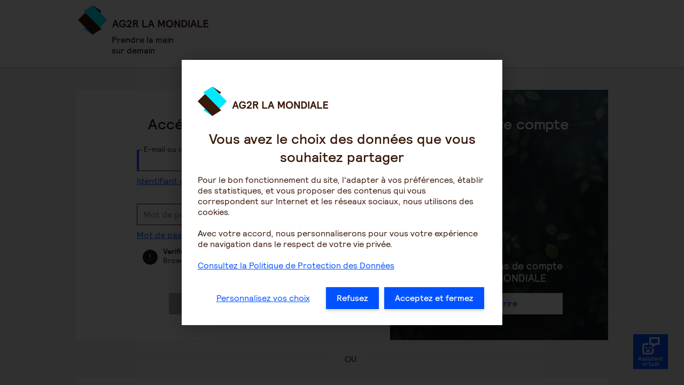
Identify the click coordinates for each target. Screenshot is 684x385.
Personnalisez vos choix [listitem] (263, 319)
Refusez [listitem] (352, 319)
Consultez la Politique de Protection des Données (296, 286)
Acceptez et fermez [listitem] (434, 319)
